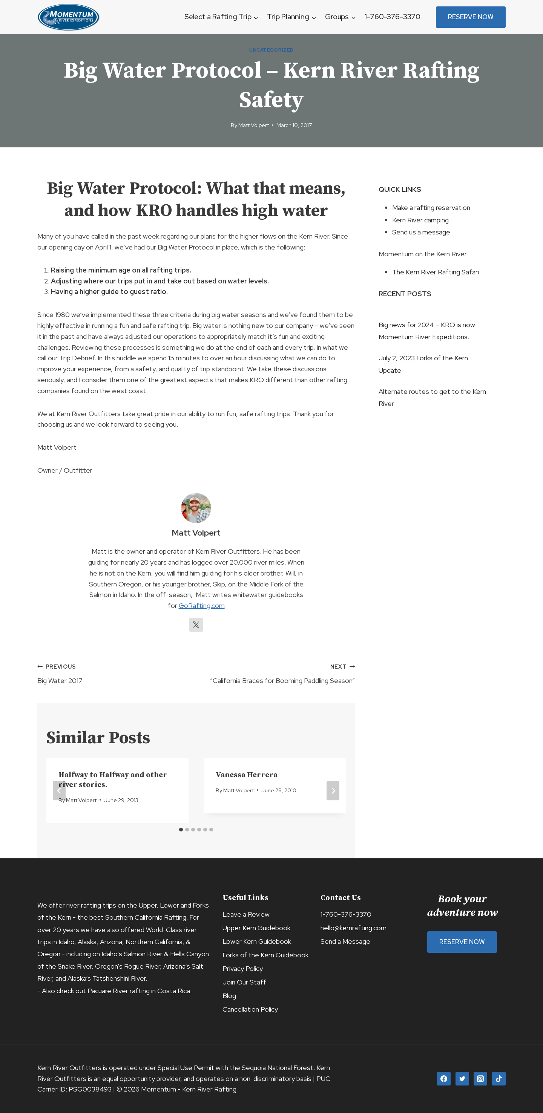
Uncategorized (271, 50)
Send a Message (345, 941)
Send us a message (421, 232)
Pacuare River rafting (118, 990)
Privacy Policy (242, 968)
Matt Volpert (253, 125)
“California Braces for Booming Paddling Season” (279, 673)
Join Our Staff (244, 982)
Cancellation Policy (250, 1009)
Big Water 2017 (113, 673)
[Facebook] (444, 1078)
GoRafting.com (202, 605)
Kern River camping (420, 220)
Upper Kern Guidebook (256, 927)
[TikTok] (499, 1078)
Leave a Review (246, 914)
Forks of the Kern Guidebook (265, 955)
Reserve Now (471, 17)
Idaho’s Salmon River (132, 953)
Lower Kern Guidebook (256, 941)
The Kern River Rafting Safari (435, 272)
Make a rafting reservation (431, 207)
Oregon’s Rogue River (127, 966)
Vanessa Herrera (247, 775)
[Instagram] (480, 1078)
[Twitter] (462, 1078)
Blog (229, 995)
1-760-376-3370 (392, 16)
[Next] (333, 791)
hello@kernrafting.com (354, 927)
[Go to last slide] (59, 791)
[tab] (181, 829)
